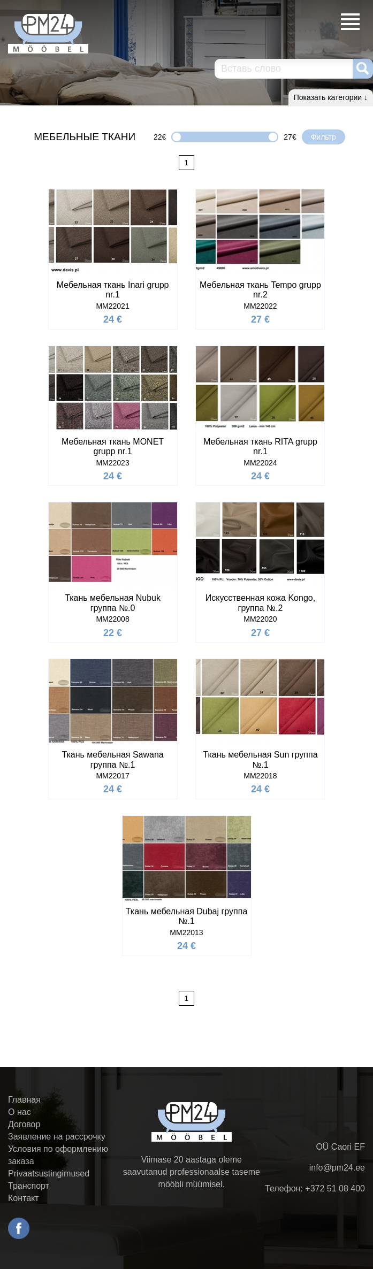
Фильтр (323, 137)
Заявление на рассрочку (56, 1136)
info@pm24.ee (337, 1167)
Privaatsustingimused (48, 1173)
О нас (19, 1112)
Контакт (23, 1198)
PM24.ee (48, 33)
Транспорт (28, 1185)
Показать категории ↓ (331, 97)
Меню (350, 21)
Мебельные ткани (84, 136)
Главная (24, 1099)
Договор (24, 1124)
